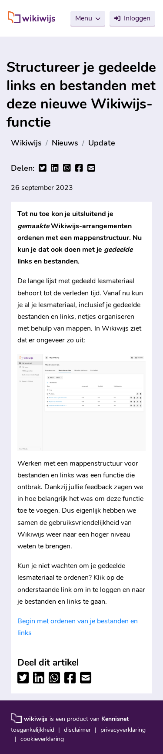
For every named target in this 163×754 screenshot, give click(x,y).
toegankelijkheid (32, 730)
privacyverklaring (123, 730)
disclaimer (77, 730)
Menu (83, 18)
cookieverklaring (42, 739)
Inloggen (137, 18)
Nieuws (65, 143)
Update (101, 143)
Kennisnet (115, 719)
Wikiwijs (26, 143)
